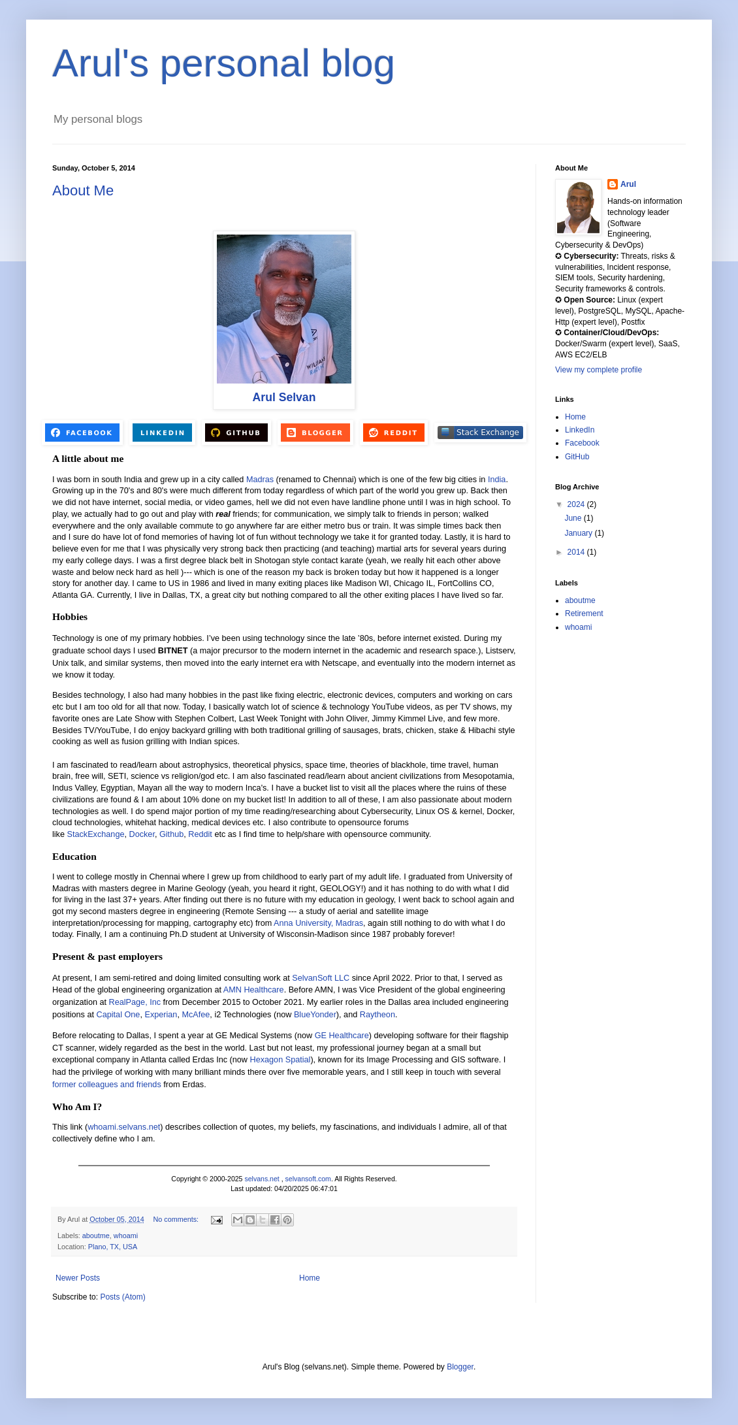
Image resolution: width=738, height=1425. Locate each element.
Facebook (582, 443)
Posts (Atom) (122, 1297)
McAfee (196, 1014)
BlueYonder (315, 1014)
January (579, 533)
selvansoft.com (308, 1179)
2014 (577, 552)
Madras (260, 479)
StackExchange (96, 834)
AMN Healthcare (253, 989)
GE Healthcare (342, 1035)
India (496, 479)
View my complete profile (598, 369)
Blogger (460, 1366)
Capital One (118, 1014)
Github (171, 834)
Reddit (200, 834)
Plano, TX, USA (112, 1247)
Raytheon (377, 1014)
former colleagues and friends (106, 1084)
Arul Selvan (284, 397)
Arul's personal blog (223, 63)
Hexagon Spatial (280, 1059)
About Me (83, 190)
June (573, 518)
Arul (628, 184)
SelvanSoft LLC (320, 978)
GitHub (577, 456)
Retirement (584, 613)
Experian (160, 1014)
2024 (577, 504)
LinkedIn (579, 429)
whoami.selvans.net (124, 1127)
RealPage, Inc (135, 1002)
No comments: (177, 1219)
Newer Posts (78, 1278)
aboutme (96, 1235)
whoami (126, 1235)
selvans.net (261, 1179)
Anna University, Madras (318, 923)
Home (309, 1278)
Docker (142, 834)
